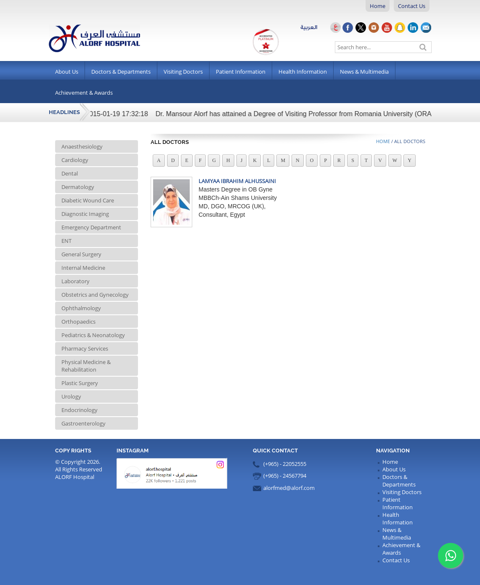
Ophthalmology (81, 308)
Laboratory (75, 281)
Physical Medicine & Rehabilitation (86, 365)
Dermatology (77, 187)
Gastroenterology (83, 423)
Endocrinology (79, 410)
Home (377, 6)
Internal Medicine (83, 267)
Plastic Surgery (79, 383)
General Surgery (81, 254)
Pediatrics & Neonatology (93, 335)
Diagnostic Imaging (85, 214)
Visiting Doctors (183, 71)
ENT (66, 241)
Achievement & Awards (84, 92)
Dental (69, 173)
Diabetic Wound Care (87, 200)
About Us (66, 71)
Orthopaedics (78, 321)
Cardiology (74, 160)
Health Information (302, 71)
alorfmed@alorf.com (289, 488)
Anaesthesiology (82, 146)
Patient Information (240, 71)
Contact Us (411, 6)
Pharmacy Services (84, 348)
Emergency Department (91, 227)
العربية (321, 27)
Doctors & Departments (121, 71)
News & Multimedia (364, 71)
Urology (71, 396)
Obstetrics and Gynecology (95, 294)
